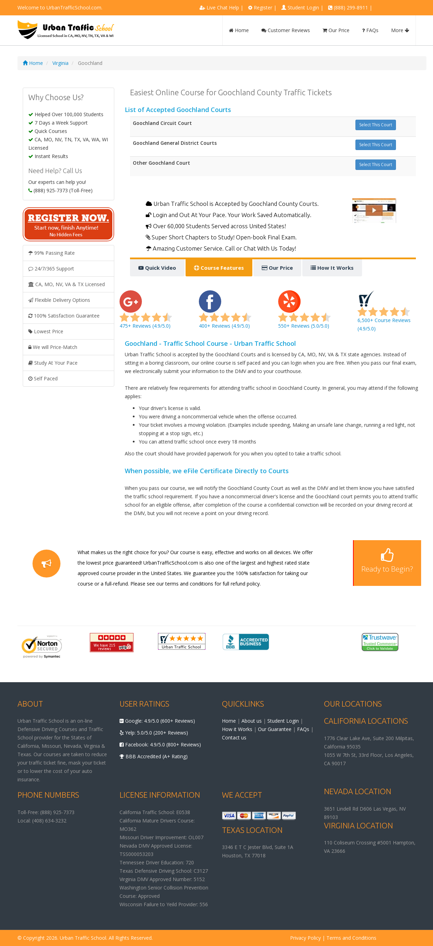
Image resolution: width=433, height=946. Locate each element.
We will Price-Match (52, 347)
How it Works (237, 729)
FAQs (370, 30)
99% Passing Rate (51, 252)
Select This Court (375, 125)
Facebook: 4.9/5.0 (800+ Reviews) (160, 744)
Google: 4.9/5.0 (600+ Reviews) (157, 720)
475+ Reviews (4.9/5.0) (146, 313)
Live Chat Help (223, 7)
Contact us (234, 737)
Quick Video (157, 267)
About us (251, 720)
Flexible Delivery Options (59, 300)
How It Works (332, 267)
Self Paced (43, 378)
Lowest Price (45, 331)
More (400, 30)
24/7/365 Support (51, 268)
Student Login (303, 7)
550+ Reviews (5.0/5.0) (304, 313)
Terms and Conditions (351, 937)
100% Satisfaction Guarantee (64, 315)
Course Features (219, 267)
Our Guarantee (274, 729)
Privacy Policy (305, 937)
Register (263, 7)
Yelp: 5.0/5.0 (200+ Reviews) (154, 732)
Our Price (336, 30)
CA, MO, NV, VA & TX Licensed (66, 284)
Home (239, 30)
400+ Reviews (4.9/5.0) (225, 313)
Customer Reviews (285, 30)
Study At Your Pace (53, 362)
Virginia (60, 63)
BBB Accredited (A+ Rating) (154, 756)
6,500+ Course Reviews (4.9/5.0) (384, 313)
